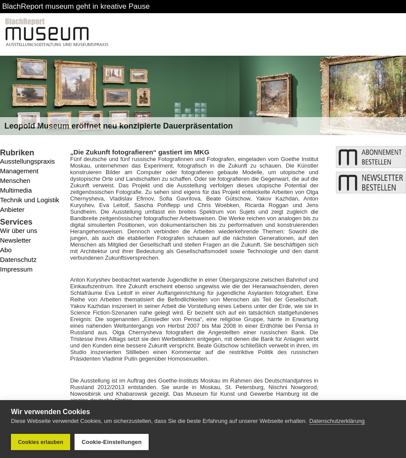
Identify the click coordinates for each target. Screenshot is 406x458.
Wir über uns (18, 230)
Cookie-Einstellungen (112, 442)
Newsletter (15, 240)
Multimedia (16, 190)
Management (19, 171)
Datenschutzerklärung (336, 421)
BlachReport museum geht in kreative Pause (76, 6)
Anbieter (12, 209)
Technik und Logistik (29, 200)
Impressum (16, 269)
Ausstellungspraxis (27, 161)
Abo (6, 250)
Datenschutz (18, 259)
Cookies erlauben (40, 442)
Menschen (15, 180)
